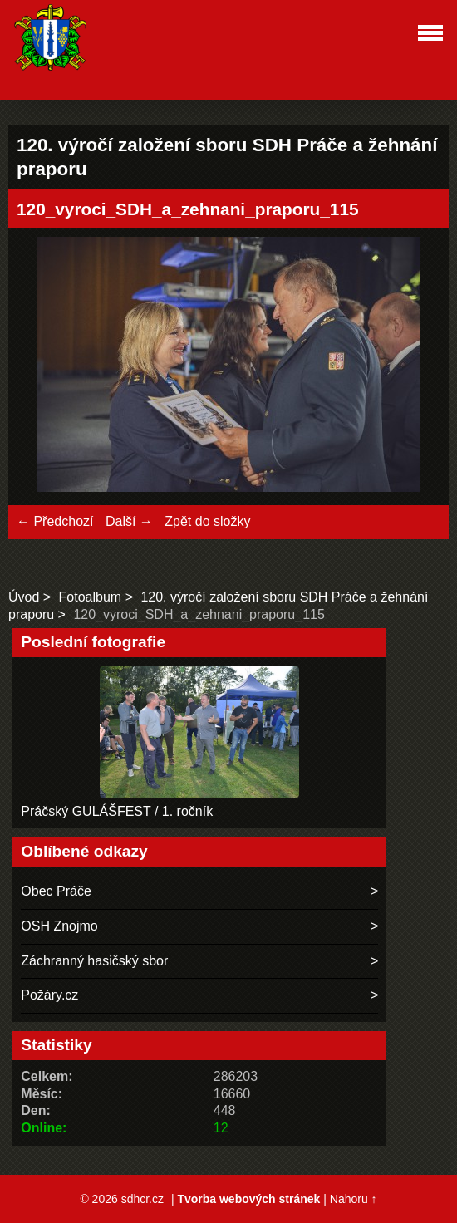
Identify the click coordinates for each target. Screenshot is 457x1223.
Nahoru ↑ (353, 1199)
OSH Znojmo (59, 926)
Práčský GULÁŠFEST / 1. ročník (117, 811)
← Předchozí (55, 521)
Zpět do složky (207, 521)
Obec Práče (56, 891)
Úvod (23, 597)
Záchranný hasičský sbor (94, 961)
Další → (129, 521)
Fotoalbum (90, 597)
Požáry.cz (49, 995)
